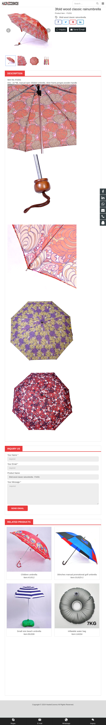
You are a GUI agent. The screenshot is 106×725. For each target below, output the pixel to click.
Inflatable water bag (77, 640)
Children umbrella (29, 584)
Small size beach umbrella (29, 640)
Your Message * (14, 489)
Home (35, 9)
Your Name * (12, 460)
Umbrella (54, 9)
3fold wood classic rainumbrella (72, 22)
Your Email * (12, 470)
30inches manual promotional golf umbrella (77, 584)
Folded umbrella (67, 9)
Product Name (13, 479)
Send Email (77, 35)
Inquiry (61, 35)
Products (44, 9)
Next (48, 35)
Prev (8, 35)
